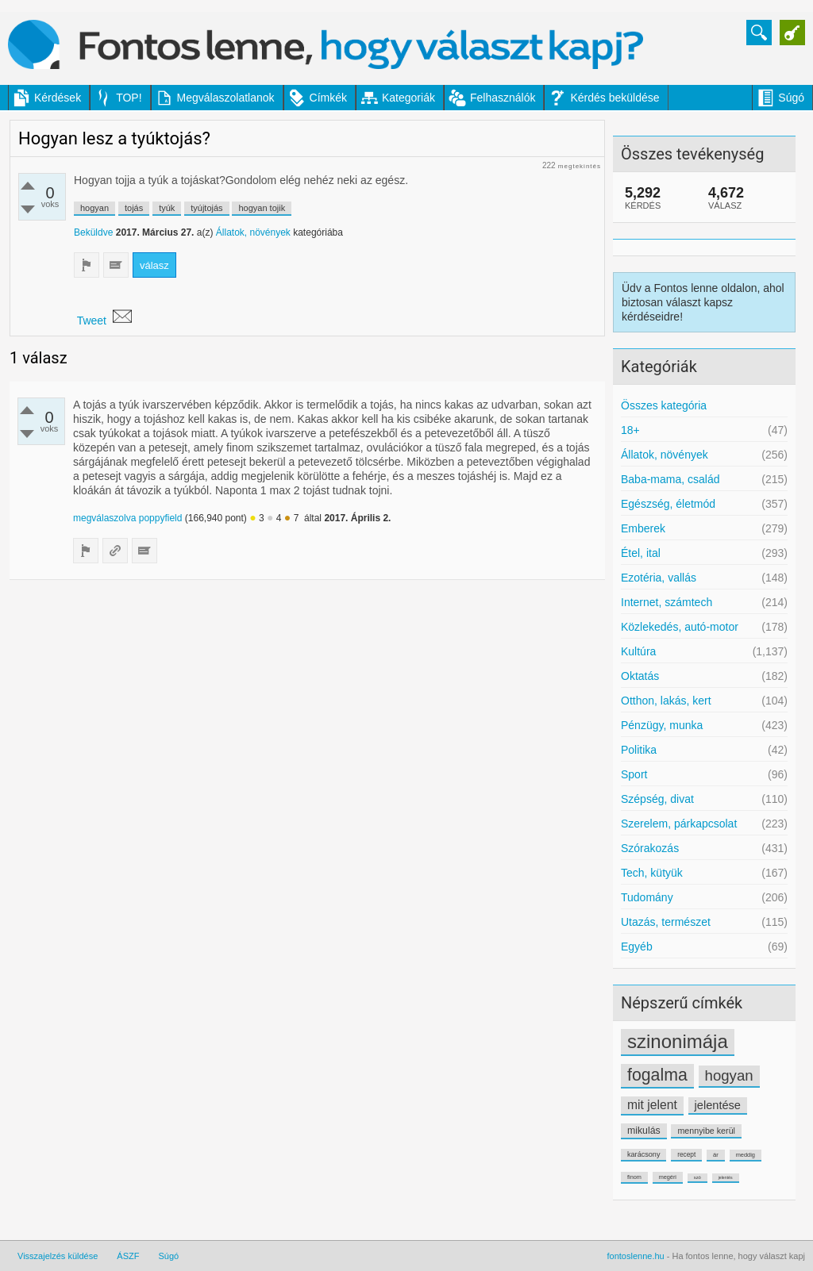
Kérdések (57, 97)
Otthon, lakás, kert (666, 700)
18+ (630, 430)
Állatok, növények (664, 454)
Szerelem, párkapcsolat (679, 823)
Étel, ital (641, 553)
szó (697, 1177)
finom (634, 1177)
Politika (639, 749)
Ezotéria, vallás (658, 577)
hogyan (729, 1075)
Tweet (91, 320)
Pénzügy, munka (662, 725)
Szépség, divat (657, 799)
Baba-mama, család (670, 479)
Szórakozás (650, 848)
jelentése (718, 1105)
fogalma (657, 1075)
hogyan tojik (261, 208)
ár (716, 1154)
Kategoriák (408, 97)
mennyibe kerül (705, 1130)
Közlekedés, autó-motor (679, 626)
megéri (667, 1177)
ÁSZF (128, 1256)
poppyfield (161, 518)
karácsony (643, 1154)
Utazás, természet (666, 922)
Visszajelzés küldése (57, 1256)
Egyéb (637, 946)
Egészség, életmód (668, 503)
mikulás (644, 1130)
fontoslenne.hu (636, 1256)
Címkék (328, 97)
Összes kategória (664, 405)
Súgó (791, 97)
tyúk (167, 208)
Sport (634, 774)
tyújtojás (206, 208)
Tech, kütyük (652, 872)
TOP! (128, 97)
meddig (745, 1154)
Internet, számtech (666, 602)
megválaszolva (104, 518)
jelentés (726, 1177)
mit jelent (652, 1105)
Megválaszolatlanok (226, 97)
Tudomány (647, 897)
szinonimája (677, 1041)
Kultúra (638, 651)
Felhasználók (503, 97)
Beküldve (93, 232)
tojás (134, 208)
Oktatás (640, 676)
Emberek (643, 528)
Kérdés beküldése (614, 97)
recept (686, 1154)
